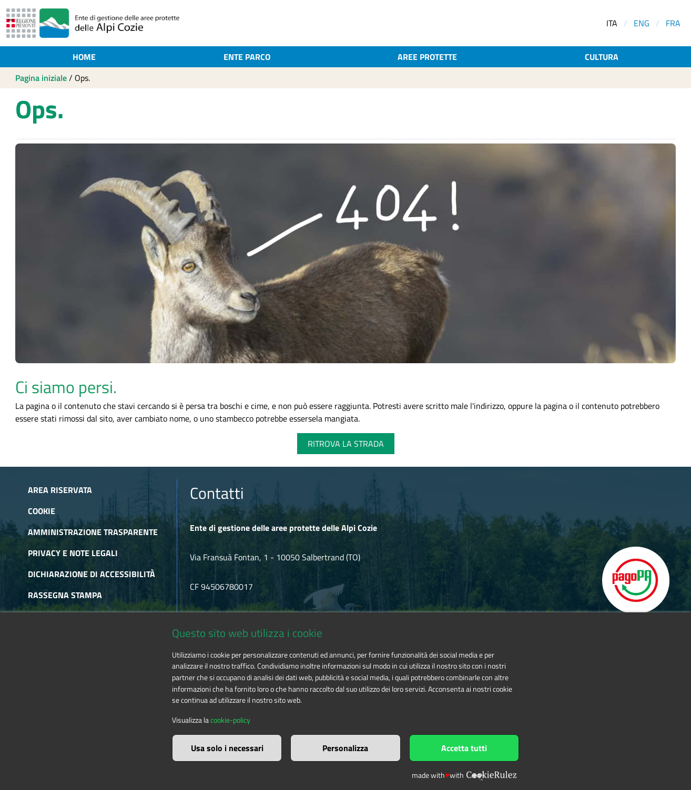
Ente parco (246, 56)
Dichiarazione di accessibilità (91, 574)
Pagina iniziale (41, 77)
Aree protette (427, 56)
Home (84, 56)
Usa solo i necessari (227, 748)
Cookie (41, 511)
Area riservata (60, 490)
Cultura (601, 56)
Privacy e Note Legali (73, 553)
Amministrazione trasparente (93, 532)
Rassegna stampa (65, 595)
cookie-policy (230, 720)
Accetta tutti (464, 748)
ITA (611, 23)
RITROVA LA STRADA (346, 443)
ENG (641, 23)
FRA (673, 23)
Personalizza (345, 748)
